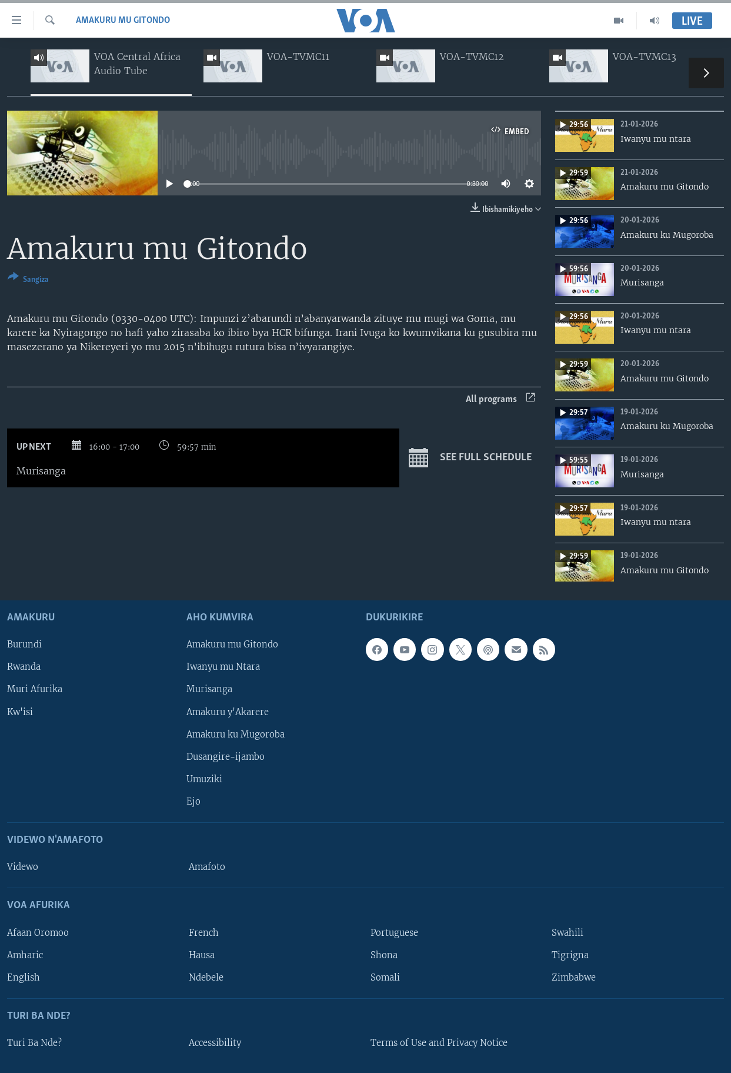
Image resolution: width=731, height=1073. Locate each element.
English (23, 977)
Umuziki (204, 779)
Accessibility (215, 1043)
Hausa (202, 955)
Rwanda (24, 667)
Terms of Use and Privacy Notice (439, 1043)
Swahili (567, 933)
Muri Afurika (34, 690)
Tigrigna (570, 955)
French (204, 933)
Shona (384, 955)
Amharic (25, 955)
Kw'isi (20, 712)
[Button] (28, 280)
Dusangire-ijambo (225, 757)
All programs (500, 399)
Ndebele (206, 977)
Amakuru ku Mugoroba (235, 734)
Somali (385, 977)
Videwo (22, 867)
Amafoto (207, 867)
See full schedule (470, 458)
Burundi (24, 645)
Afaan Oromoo (38, 933)
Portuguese (394, 933)
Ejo (193, 801)
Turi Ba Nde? (34, 1043)
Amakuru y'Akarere (227, 712)
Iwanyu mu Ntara (223, 667)
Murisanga (209, 690)
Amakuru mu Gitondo (123, 20)
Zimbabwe (574, 977)
